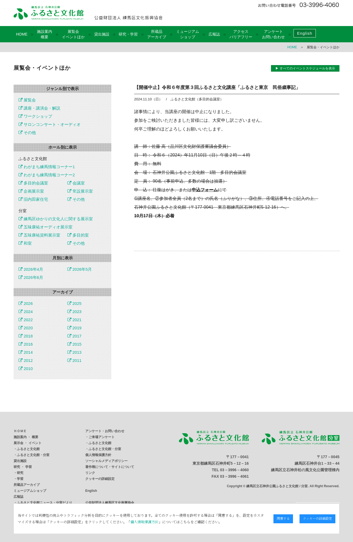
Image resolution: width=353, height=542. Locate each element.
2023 (74, 311)
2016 (25, 344)
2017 (74, 336)
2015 (74, 344)
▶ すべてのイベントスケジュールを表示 (305, 68)
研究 (20, 473)
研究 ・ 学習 (23, 467)
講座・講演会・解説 (39, 108)
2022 (25, 319)
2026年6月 (30, 277)
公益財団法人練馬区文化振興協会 (109, 503)
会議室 (76, 183)
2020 (25, 328)
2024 (25, 311)
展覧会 (27, 100)
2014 (25, 352)
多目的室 (78, 235)
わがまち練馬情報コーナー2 (46, 175)
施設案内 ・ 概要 (26, 437)
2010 (25, 368)
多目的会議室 (33, 183)
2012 (25, 360)
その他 (27, 132)
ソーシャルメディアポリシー (106, 461)
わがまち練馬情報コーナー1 (46, 166)
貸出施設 (101, 34)
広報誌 (214, 34)
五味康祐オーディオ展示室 (45, 227)
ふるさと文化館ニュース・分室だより (44, 503)
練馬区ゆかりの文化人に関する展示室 (55, 218)
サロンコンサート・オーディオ (49, 124)
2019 (74, 328)
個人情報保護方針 (98, 455)
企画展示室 (31, 191)
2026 (25, 303)
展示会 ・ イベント (28, 443)
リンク (90, 473)
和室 (25, 243)
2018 (25, 336)
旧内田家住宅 (33, 199)
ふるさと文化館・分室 (33, 455)
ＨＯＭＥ (20, 431)
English (304, 33)
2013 (74, 352)
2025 (74, 303)
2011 (74, 360)
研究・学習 (128, 34)
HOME (21, 34)
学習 (20, 479)
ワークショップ (35, 116)
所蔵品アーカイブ (27, 485)
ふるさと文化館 (28, 449)
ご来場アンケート (102, 437)
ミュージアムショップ (30, 491)
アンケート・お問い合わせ (104, 431)
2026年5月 (79, 269)
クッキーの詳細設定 (100, 479)
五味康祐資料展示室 (39, 235)
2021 (74, 319)
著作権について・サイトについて (109, 467)
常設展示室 (80, 191)
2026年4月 (30, 269)
